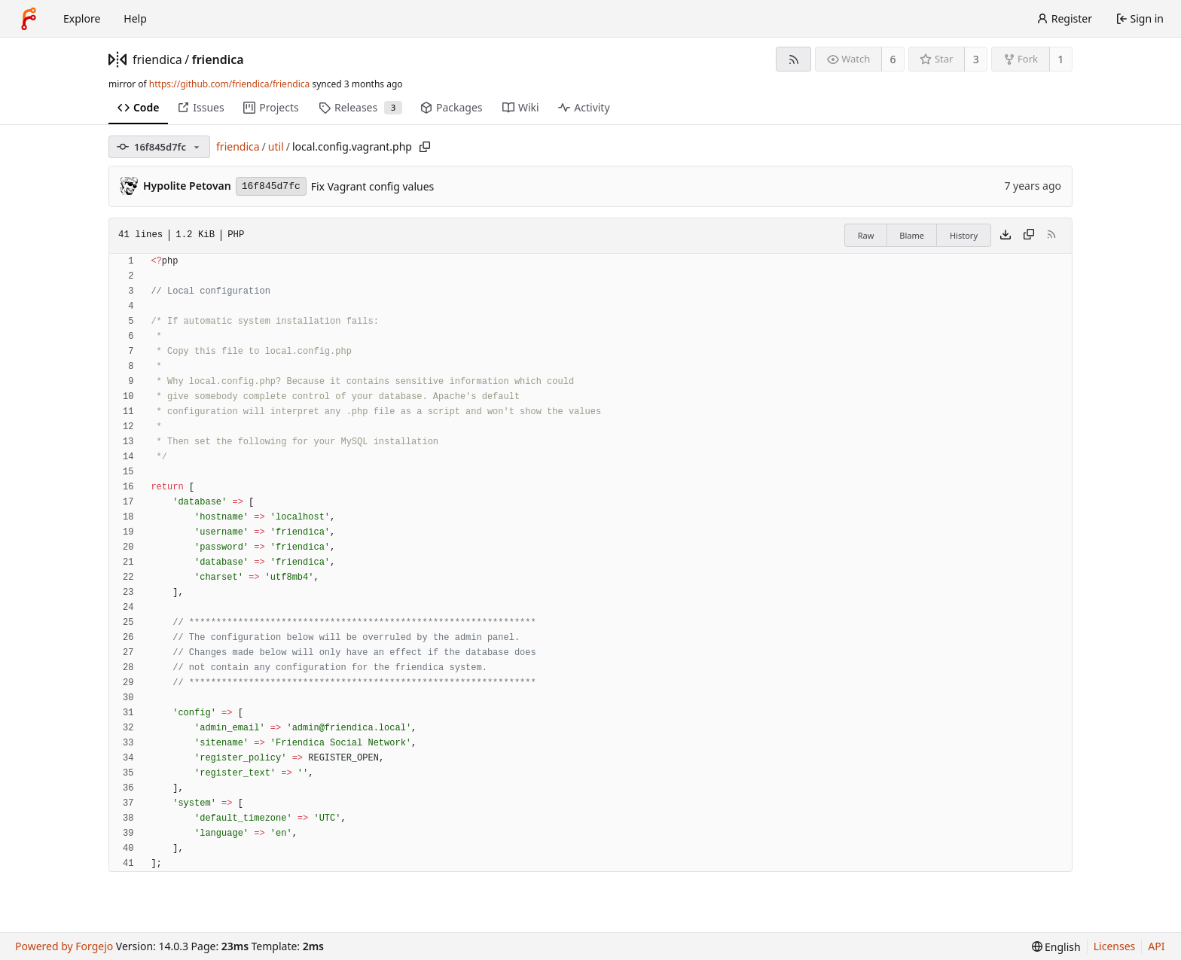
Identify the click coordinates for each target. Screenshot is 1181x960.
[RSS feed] (793, 59)
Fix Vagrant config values (373, 186)
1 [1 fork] (1060, 59)
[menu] (1056, 947)
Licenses (1115, 946)
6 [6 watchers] (893, 59)
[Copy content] (1029, 235)
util (276, 146)
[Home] (29, 18)
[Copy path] (424, 146)
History (964, 235)
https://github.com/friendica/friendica (229, 84)
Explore (81, 18)
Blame (911, 235)
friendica (157, 59)
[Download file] (1005, 235)
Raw (866, 235)
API (1156, 946)
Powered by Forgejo (64, 946)
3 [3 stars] (976, 59)
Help (135, 18)
